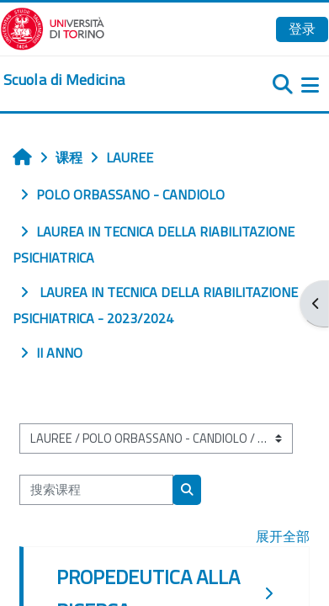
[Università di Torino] (52, 27)
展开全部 (283, 536)
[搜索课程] (96, 490)
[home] (64, 80)
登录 (302, 29)
